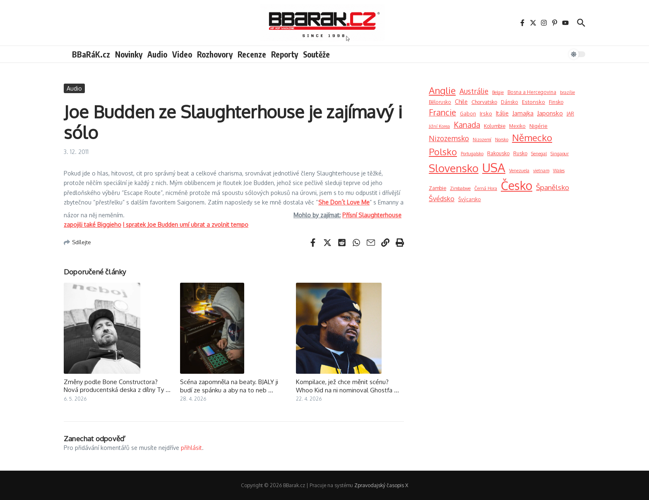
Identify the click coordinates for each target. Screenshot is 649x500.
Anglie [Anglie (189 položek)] (442, 90)
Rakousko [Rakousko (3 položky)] (498, 153)
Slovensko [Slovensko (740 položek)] (453, 168)
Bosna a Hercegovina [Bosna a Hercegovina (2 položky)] (531, 92)
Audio (157, 54)
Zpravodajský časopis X (381, 485)
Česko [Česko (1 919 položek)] (516, 185)
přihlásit (191, 447)
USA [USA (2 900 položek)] (493, 167)
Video (182, 54)
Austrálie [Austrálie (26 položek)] (473, 91)
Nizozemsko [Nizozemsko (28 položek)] (449, 138)
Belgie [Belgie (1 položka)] (498, 92)
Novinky (128, 54)
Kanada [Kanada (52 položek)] (467, 125)
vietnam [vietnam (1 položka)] (541, 170)
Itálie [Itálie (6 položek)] (502, 113)
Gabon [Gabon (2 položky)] (468, 114)
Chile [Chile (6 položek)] (461, 101)
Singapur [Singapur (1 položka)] (559, 153)
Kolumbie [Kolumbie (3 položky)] (494, 126)
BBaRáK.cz (91, 54)
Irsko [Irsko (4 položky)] (486, 113)
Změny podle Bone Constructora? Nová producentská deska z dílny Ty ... (117, 386)
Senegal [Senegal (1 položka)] (539, 153)
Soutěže (316, 54)
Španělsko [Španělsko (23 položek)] (552, 187)
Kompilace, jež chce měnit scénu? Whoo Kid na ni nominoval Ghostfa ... (347, 386)
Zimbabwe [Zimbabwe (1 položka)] (460, 188)
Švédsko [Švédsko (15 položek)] (441, 199)
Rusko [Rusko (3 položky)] (520, 153)
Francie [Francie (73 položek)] (442, 112)
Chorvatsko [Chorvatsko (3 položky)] (484, 102)
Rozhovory (215, 54)
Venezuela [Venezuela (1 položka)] (519, 170)
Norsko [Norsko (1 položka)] (501, 139)
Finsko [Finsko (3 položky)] (556, 102)
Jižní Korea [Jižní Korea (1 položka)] (439, 126)
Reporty (284, 54)
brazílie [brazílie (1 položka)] (567, 92)
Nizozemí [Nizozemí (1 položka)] (482, 139)
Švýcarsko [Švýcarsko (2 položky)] (469, 199)
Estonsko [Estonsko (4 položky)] (533, 102)
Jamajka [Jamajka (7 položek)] (523, 113)
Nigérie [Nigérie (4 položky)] (538, 126)
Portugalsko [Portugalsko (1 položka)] (472, 153)
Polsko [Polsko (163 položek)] (443, 151)
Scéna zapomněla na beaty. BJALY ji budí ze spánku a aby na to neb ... (229, 386)
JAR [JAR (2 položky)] (570, 114)
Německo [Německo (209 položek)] (532, 137)
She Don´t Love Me (344, 202)
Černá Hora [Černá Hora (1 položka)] (485, 188)
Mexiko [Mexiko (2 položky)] (517, 126)
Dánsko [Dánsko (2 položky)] (509, 102)
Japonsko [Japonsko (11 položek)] (550, 113)
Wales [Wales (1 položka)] (559, 170)
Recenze (252, 54)
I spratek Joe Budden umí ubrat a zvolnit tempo (185, 224)
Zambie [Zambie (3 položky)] (437, 188)
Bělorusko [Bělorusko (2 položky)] (440, 102)
